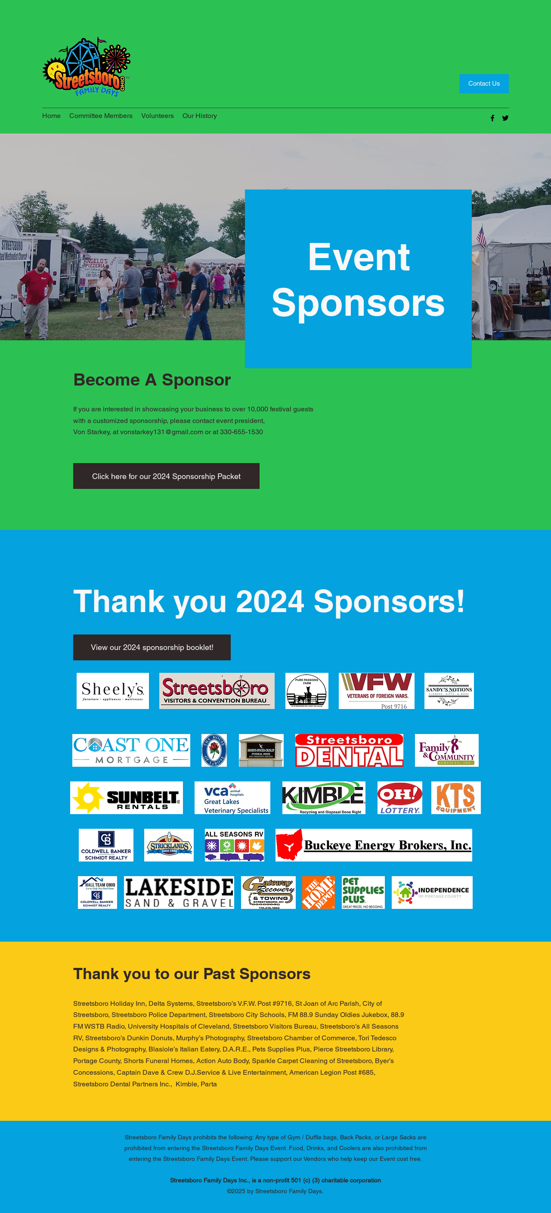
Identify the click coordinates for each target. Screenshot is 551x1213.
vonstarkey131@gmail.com (161, 432)
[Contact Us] (484, 83)
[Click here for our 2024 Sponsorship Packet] (166, 476)
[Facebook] (492, 118)
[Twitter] (505, 118)
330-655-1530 (241, 432)
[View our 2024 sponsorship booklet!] (152, 647)
